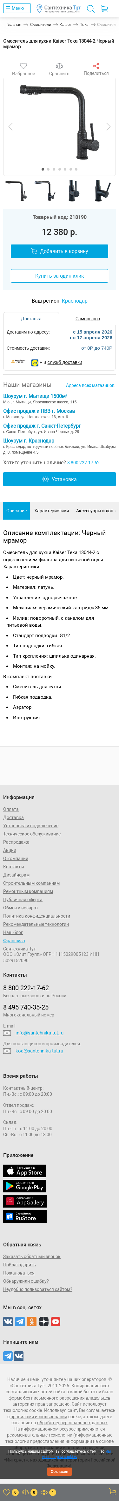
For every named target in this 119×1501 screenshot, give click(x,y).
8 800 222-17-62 (83, 462)
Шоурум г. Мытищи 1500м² (35, 396)
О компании (15, 858)
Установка (59, 479)
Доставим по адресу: (28, 332)
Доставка (13, 817)
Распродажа (16, 842)
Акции (9, 850)
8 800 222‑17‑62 (26, 988)
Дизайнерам (16, 874)
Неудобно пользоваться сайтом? (37, 1289)
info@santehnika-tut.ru (39, 1033)
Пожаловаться (19, 1272)
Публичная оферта (23, 899)
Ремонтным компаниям (28, 891)
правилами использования (38, 1416)
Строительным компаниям (31, 883)
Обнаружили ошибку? (26, 1281)
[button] (43, 169)
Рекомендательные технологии (36, 924)
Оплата (11, 809)
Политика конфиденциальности (36, 916)
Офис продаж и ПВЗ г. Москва (39, 411)
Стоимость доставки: (28, 348)
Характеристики (51, 510)
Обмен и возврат (20, 907)
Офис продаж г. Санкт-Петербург (42, 426)
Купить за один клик (59, 276)
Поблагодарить (19, 1264)
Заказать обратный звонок (32, 1256)
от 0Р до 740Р (96, 348)
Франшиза (14, 940)
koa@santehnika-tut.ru (39, 1051)
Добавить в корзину (59, 251)
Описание (16, 510)
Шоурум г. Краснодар (28, 441)
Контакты (13, 866)
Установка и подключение (30, 825)
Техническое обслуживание (32, 833)
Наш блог (13, 932)
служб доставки (65, 362)
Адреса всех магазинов (90, 385)
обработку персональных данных (72, 1422)
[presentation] (10, 126)
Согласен (60, 1471)
